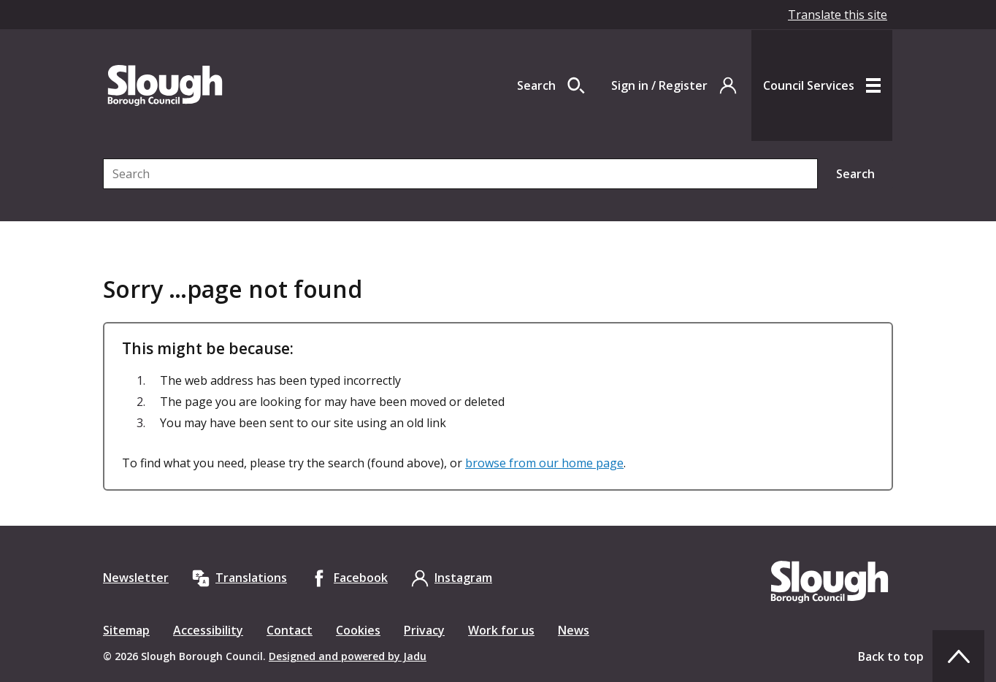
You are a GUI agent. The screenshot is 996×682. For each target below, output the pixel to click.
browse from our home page (544, 463)
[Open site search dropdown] (551, 85)
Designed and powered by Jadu (347, 656)
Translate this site (837, 15)
